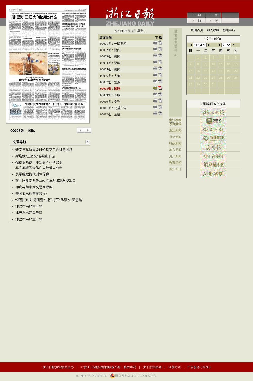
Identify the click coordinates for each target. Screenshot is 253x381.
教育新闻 (175, 162)
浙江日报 (213, 112)
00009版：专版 (110, 95)
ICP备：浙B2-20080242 (91, 376)
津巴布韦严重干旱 (28, 206)
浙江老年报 (213, 156)
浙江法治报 (213, 164)
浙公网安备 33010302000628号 (135, 376)
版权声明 (130, 367)
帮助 (205, 367)
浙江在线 (175, 120)
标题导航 (229, 30)
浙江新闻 (175, 130)
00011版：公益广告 (113, 108)
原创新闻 (175, 137)
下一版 (213, 21)
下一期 (196, 21)
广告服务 (193, 367)
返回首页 (197, 30)
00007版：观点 (110, 82)
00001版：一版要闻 (113, 43)
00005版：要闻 (110, 69)
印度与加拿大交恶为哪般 (33, 187)
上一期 (196, 15)
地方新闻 (175, 150)
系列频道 (175, 124)
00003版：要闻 (110, 56)
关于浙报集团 (152, 367)
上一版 (213, 15)
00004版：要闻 (110, 63)
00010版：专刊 (110, 101)
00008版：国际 (110, 88)
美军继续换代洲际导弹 (32, 174)
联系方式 (174, 367)
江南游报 (213, 173)
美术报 (213, 147)
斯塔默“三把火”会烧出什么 (35, 156)
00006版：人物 (110, 76)
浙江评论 (175, 169)
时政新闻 (175, 143)
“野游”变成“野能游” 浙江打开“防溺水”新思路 (48, 200)
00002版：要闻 (110, 50)
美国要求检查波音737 (31, 193)
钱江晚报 (213, 129)
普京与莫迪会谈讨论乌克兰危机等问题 (44, 150)
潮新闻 (213, 121)
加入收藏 (213, 30)
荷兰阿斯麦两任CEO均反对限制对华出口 (45, 181)
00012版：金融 (110, 114)
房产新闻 (175, 156)
